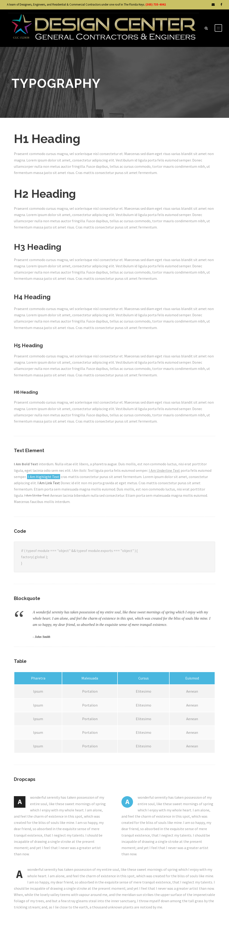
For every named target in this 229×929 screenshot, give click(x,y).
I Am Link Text (48, 483)
